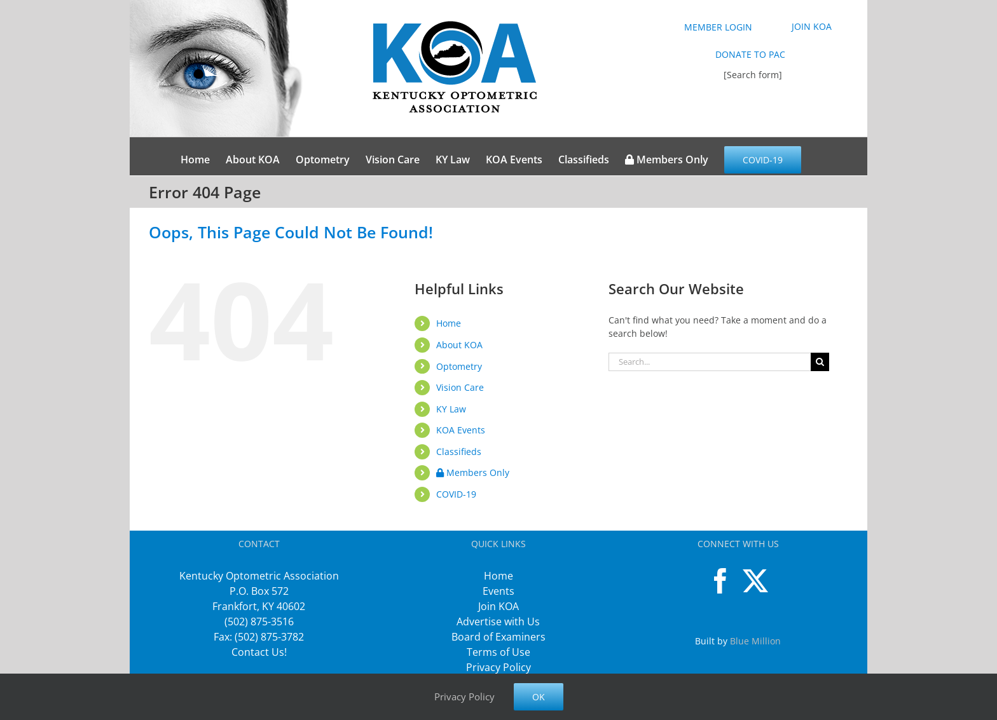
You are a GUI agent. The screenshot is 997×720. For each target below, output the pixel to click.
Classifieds (458, 451)
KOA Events (460, 430)
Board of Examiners (498, 637)
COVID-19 (456, 494)
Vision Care (460, 387)
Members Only (472, 472)
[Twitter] (755, 581)
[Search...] (710, 362)
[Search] (820, 362)
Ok (538, 697)
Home (448, 323)
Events (498, 591)
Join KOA (498, 606)
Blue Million (755, 641)
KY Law (451, 409)
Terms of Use (498, 652)
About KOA (459, 345)
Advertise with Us (498, 621)
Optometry (459, 366)
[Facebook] (720, 581)
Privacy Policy (498, 667)
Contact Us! (259, 652)
